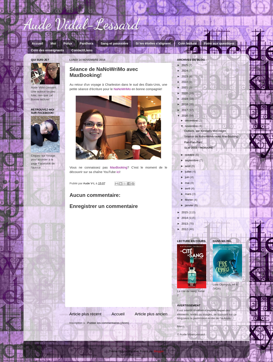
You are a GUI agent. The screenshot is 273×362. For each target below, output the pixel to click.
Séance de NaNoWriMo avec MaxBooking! (211, 136)
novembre (192, 126)
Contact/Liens (82, 50)
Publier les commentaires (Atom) (108, 323)
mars (188, 194)
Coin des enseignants (47, 50)
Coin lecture (187, 43)
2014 (185, 217)
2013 (185, 223)
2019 (185, 98)
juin (187, 177)
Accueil (37, 43)
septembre (192, 160)
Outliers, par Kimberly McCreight (205, 131)
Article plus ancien (151, 314)
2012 (185, 229)
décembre (192, 120)
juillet (188, 171)
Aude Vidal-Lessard (81, 24)
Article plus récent (85, 314)
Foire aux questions (219, 43)
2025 (185, 65)
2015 (185, 212)
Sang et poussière (114, 43)
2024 (185, 70)
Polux (67, 43)
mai (187, 183)
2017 (185, 110)
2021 (185, 87)
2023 (185, 76)
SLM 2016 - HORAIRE (198, 147)
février (189, 199)
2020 (185, 93)
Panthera (86, 43)
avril (188, 188)
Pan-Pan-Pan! (193, 142)
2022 (185, 82)
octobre (190, 154)
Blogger (159, 351)
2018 (185, 104)
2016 (185, 115)
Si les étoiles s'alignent (153, 43)
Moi (53, 43)
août (188, 166)
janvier (189, 205)
